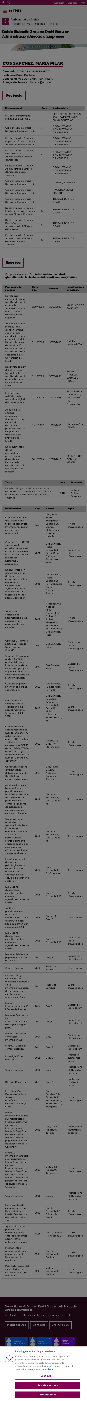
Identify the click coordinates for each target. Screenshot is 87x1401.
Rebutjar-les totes (48, 1386)
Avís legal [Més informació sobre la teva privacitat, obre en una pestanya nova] (48, 1370)
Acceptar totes (47, 1395)
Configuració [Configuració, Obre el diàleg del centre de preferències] (48, 1376)
